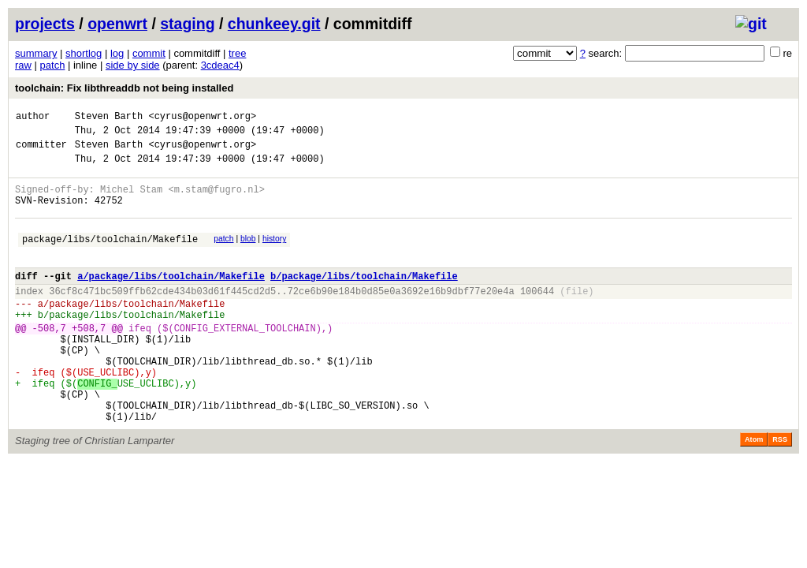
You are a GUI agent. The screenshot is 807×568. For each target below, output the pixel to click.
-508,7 (49, 361)
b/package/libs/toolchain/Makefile (364, 299)
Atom (754, 491)
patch (52, 65)
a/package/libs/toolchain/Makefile (171, 299)
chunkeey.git (274, 23)
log (117, 53)
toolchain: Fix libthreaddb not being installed (124, 88)
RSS (779, 491)
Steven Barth (109, 118)
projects (45, 23)
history (274, 255)
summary (36, 53)
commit (148, 53)
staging (187, 23)
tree (237, 53)
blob (248, 255)
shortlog (83, 53)
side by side (133, 65)
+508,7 (89, 361)
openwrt (117, 23)
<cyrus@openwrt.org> (202, 118)
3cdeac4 (220, 65)
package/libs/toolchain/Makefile (110, 257)
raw (23, 65)
